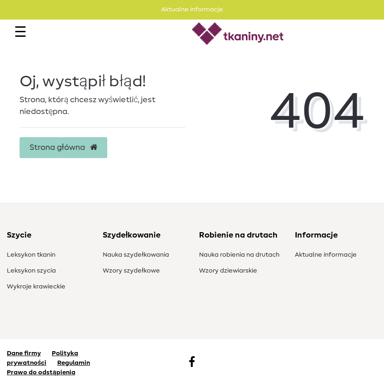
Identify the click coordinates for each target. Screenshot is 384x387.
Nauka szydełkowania (136, 255)
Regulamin (73, 363)
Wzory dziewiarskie (228, 271)
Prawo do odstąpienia (41, 372)
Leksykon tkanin (31, 255)
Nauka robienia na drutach (239, 255)
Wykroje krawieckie (36, 286)
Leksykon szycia (31, 271)
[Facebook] (192, 363)
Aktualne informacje (326, 255)
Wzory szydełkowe (131, 271)
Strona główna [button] (63, 148)
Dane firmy (24, 353)
